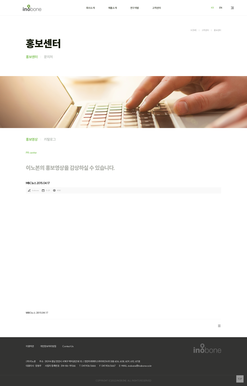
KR (212, 7)
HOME (194, 30)
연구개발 (134, 7)
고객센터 (156, 7)
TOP (240, 378)
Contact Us (67, 346)
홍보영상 (32, 139)
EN (220, 7)
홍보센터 (217, 30)
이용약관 (30, 346)
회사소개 (90, 7)
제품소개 (112, 7)
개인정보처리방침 (48, 346)
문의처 (48, 57)
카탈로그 (50, 139)
